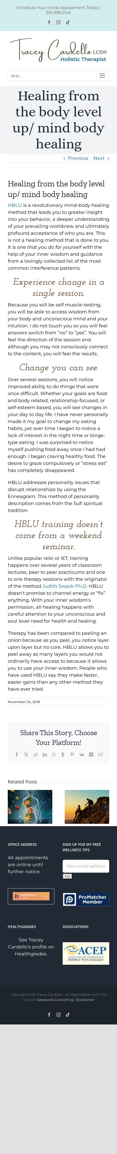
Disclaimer (85, 1000)
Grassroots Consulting (55, 1000)
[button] (12, 807)
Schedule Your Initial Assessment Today (57, 7)
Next (99, 158)
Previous (78, 158)
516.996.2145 (58, 12)
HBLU (15, 205)
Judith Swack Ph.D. (64, 586)
